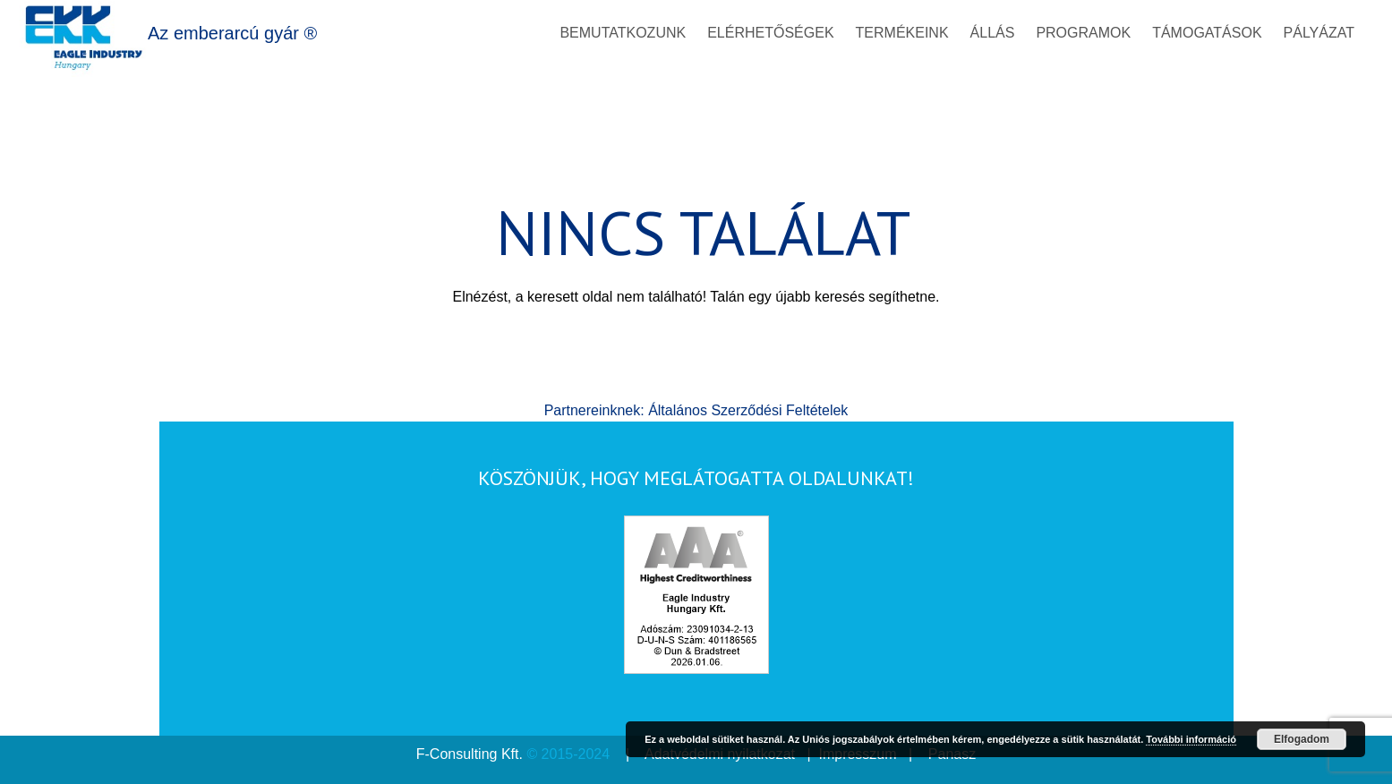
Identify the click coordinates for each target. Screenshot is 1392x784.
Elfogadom (1301, 739)
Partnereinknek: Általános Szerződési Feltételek (696, 410)
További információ (1191, 739)
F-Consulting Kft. (469, 754)
